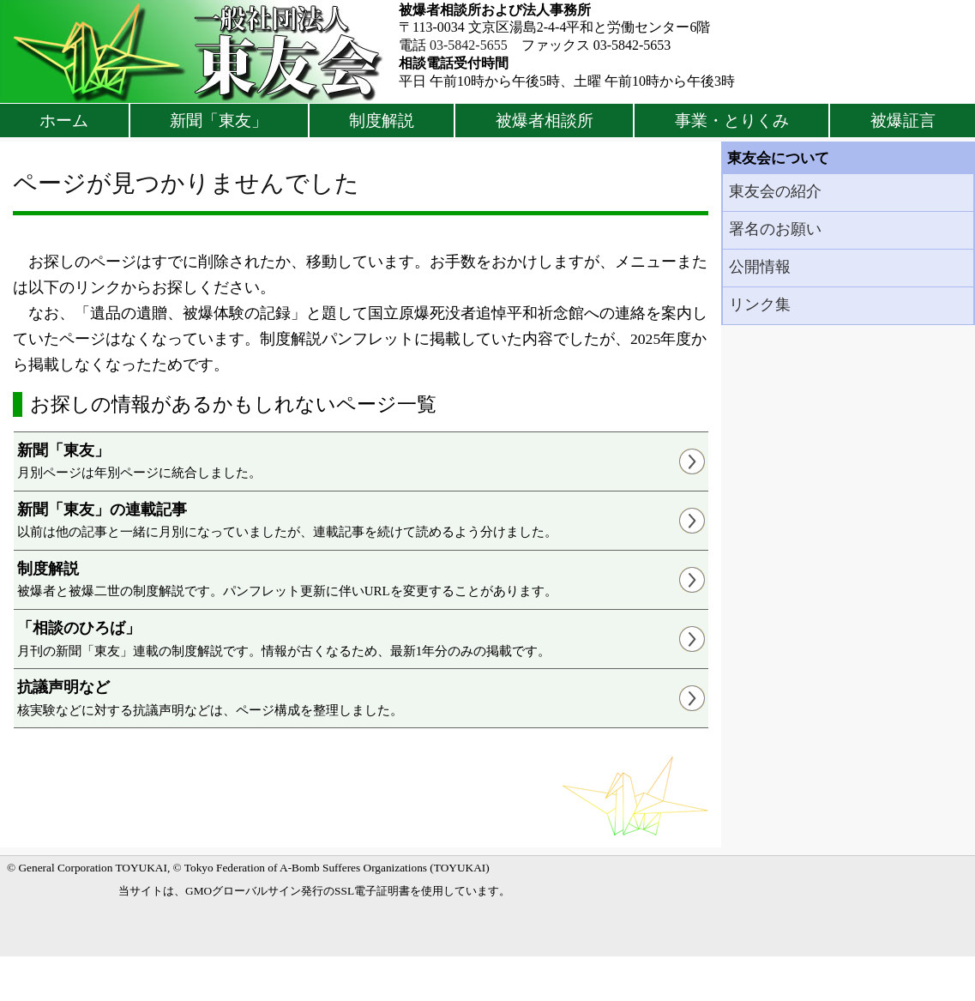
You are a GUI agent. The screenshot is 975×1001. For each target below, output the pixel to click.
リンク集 (760, 304)
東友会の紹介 (775, 191)
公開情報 (760, 266)
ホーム (63, 121)
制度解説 (381, 121)
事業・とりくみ (732, 121)
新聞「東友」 (219, 121)
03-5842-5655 (469, 45)
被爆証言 (903, 121)
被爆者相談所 (544, 121)
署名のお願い (775, 229)
